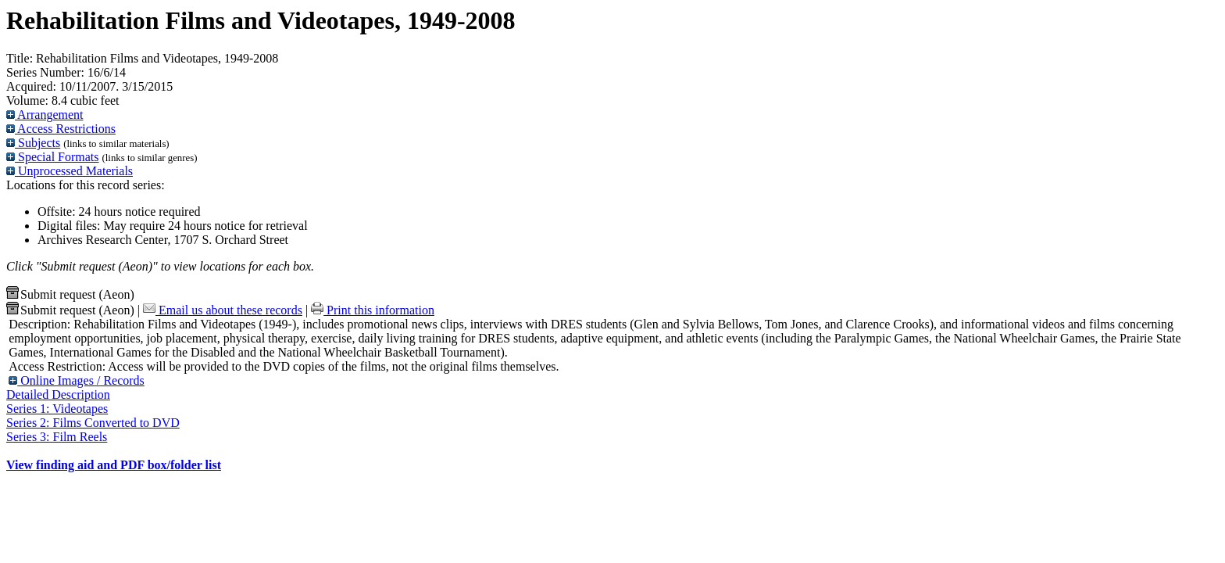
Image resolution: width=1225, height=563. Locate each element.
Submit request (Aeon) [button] (70, 294)
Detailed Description (58, 394)
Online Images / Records (77, 380)
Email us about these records (222, 310)
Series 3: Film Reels (56, 436)
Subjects (33, 142)
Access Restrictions (61, 128)
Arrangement (45, 114)
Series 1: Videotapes (57, 408)
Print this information (372, 310)
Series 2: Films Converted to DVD (93, 422)
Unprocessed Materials (69, 171)
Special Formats (52, 156)
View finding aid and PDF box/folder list (113, 465)
